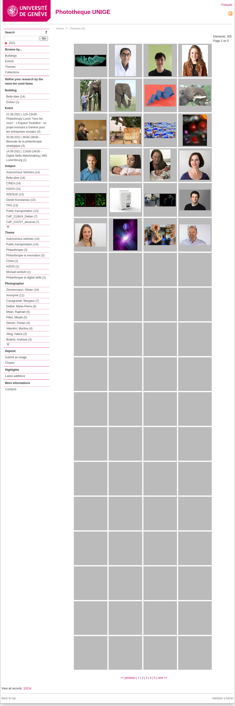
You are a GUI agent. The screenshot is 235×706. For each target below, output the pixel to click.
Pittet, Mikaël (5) (16, 317)
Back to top (8, 698)
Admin (229, 698)
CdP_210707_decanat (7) (22, 222)
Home (60, 28)
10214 (27, 688)
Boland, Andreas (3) (19, 339)
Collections (12, 72)
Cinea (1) (12, 261)
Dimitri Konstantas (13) (20, 200)
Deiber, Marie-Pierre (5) (21, 306)
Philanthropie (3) (16, 250)
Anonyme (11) (15, 295)
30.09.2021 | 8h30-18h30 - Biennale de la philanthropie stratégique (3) (24, 142)
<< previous (128, 678)
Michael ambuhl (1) (18, 272)
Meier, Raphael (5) (18, 312)
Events (9, 61)
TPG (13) (12, 205)
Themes (10, 66)
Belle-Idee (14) (15, 96)
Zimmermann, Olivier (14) (22, 289)
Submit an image (16, 357)
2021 (10, 43)
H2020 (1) (12, 266)
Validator (217, 698)
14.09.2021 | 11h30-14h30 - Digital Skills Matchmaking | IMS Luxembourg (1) (26, 156)
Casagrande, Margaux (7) (22, 301)
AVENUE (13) (15, 194)
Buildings (11, 55)
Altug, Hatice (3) (16, 334)
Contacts (10, 389)
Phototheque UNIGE (82, 12)
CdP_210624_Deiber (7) (21, 216)
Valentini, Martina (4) (19, 328)
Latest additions (15, 376)
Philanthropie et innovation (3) (25, 255)
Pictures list (77, 28)
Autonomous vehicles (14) (23, 239)
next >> (162, 678)
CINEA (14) (13, 183)
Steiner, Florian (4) (18, 323)
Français (226, 4)
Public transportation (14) (22, 244)
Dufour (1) (12, 102)
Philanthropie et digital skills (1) (26, 277)
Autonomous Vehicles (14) (23, 172)
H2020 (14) (13, 189)
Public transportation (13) (22, 211)
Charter (10, 363)
